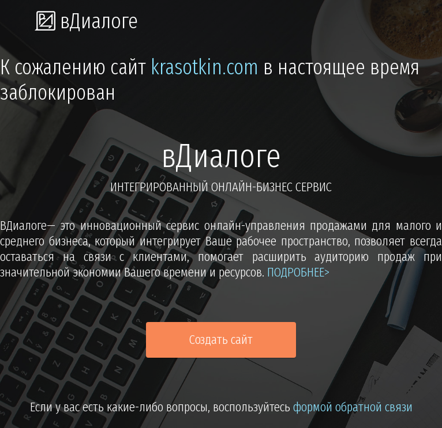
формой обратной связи (353, 407)
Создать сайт (221, 339)
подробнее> (298, 272)
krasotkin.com (205, 67)
